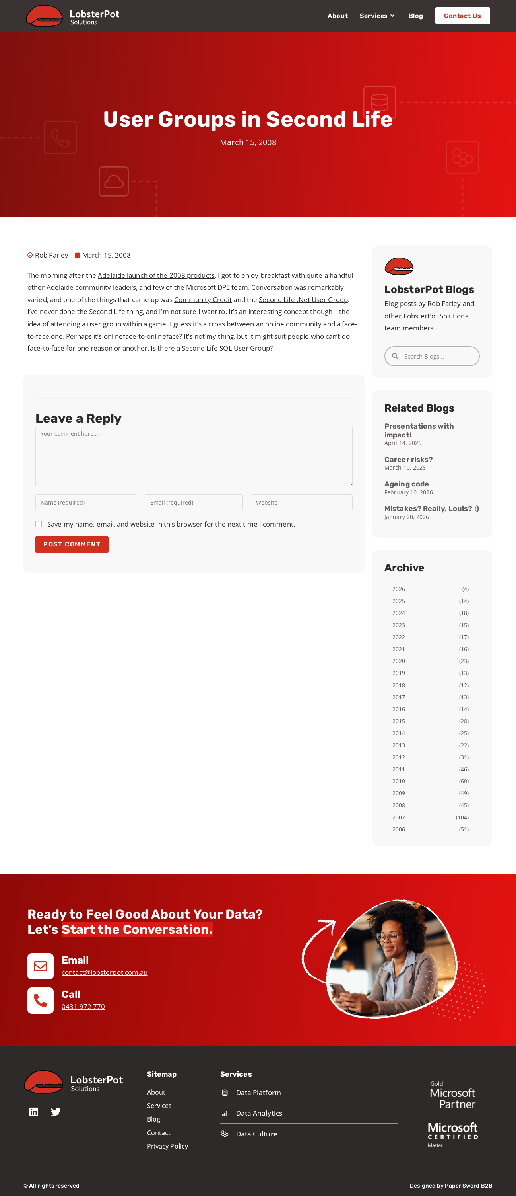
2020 (398, 661)
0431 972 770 (83, 1006)
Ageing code (406, 484)
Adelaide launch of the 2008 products (156, 275)
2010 (398, 781)
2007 (398, 817)
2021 (398, 649)
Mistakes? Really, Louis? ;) (431, 508)
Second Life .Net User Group (303, 299)
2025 (398, 601)
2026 (398, 589)
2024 (398, 613)
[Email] (40, 966)
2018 (398, 685)
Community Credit (203, 299)
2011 (398, 769)
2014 (398, 733)
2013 (398, 745)
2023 (398, 625)
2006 (398, 829)
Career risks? (408, 459)
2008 (398, 805)
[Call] (40, 1000)
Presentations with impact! (419, 430)
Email (76, 960)
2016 (398, 709)
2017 (398, 697)
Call (71, 994)
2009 (398, 793)
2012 (398, 757)
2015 (398, 721)
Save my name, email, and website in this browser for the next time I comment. (171, 524)
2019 (398, 673)
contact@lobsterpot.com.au (105, 972)
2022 (398, 637)
